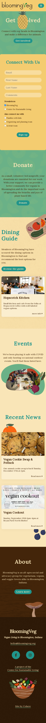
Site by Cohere (23, 706)
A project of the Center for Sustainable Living (23, 668)
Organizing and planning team (18, 122)
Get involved (23, 40)
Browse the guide (13, 269)
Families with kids (12, 118)
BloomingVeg (11, 105)
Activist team (10, 126)
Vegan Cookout (13, 512)
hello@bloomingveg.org (23, 643)
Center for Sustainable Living (17, 109)
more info (37, 313)
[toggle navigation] (41, 6)
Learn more (23, 591)
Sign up (23, 134)
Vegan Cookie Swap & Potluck (18, 461)
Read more (37, 476)
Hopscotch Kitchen (16, 298)
